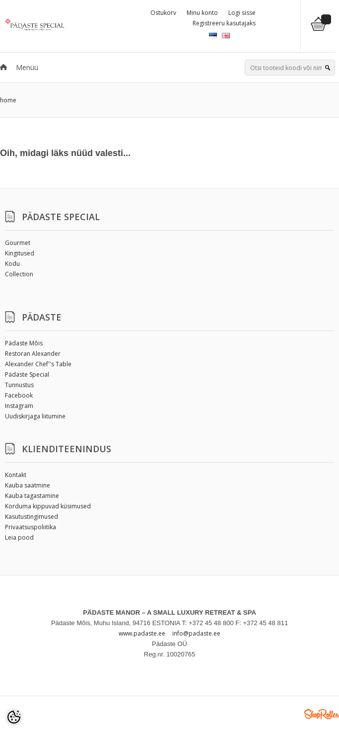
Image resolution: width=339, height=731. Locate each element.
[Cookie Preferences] (14, 717)
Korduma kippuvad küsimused (48, 506)
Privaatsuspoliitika (30, 527)
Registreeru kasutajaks (224, 23)
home (8, 100)
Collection (19, 274)
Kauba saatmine (27, 485)
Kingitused (19, 253)
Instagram (19, 406)
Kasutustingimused (31, 516)
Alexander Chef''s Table (38, 364)
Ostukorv (163, 12)
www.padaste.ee (142, 633)
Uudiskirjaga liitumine (35, 416)
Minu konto (202, 12)
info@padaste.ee (196, 633)
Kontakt (15, 475)
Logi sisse (242, 12)
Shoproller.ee (321, 714)
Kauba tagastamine (32, 495)
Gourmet (17, 243)
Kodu (12, 263)
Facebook (19, 395)
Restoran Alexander (33, 353)
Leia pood (19, 537)
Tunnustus (19, 385)
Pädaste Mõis (24, 343)
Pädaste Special (27, 374)
